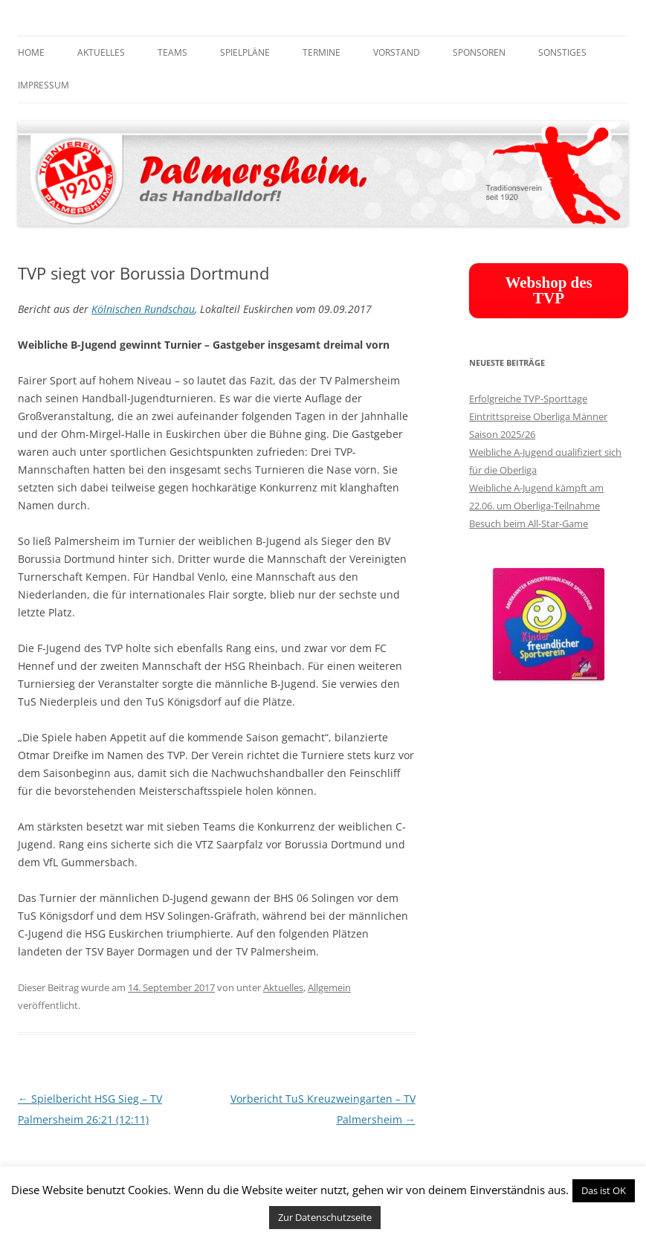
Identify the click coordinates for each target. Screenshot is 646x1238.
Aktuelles (101, 52)
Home (31, 52)
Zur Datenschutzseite (325, 1217)
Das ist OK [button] (603, 1190)
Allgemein (329, 987)
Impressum (43, 85)
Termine (321, 52)
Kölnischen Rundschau (143, 309)
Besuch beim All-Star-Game (528, 523)
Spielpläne (245, 52)
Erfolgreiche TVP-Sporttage (528, 398)
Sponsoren (479, 52)
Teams (172, 52)
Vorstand (396, 52)
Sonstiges (562, 52)
